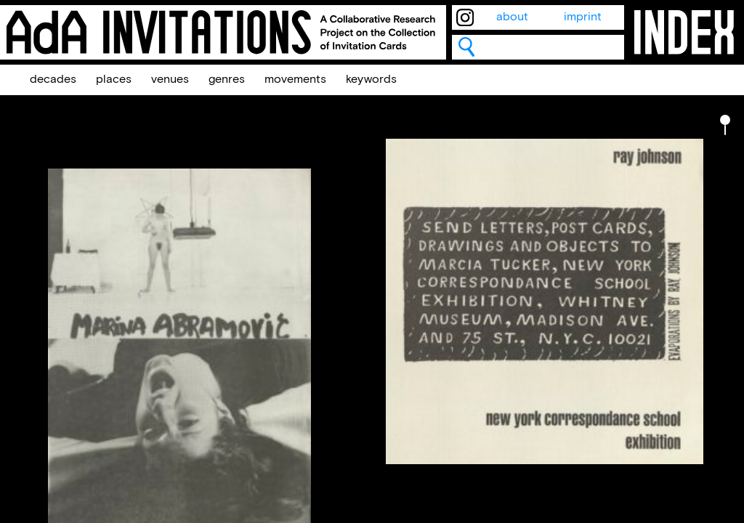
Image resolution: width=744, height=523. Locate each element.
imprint (583, 17)
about (512, 17)
